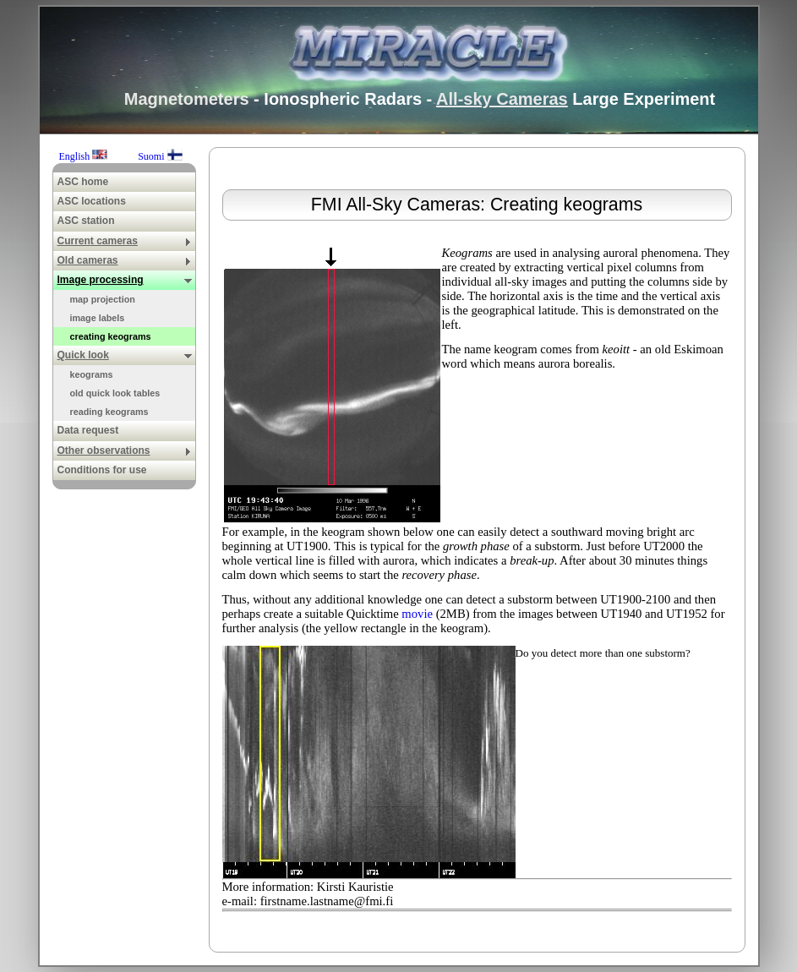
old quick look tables (115, 393)
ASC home (83, 182)
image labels (97, 318)
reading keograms (109, 412)
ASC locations (91, 201)
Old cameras (124, 260)
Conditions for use (102, 470)
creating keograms (110, 336)
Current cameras (124, 241)
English (85, 156)
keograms (91, 374)
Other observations (124, 450)
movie (417, 613)
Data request (88, 430)
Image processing (124, 280)
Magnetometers (186, 99)
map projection (102, 299)
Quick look (124, 355)
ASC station (86, 221)
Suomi (160, 156)
